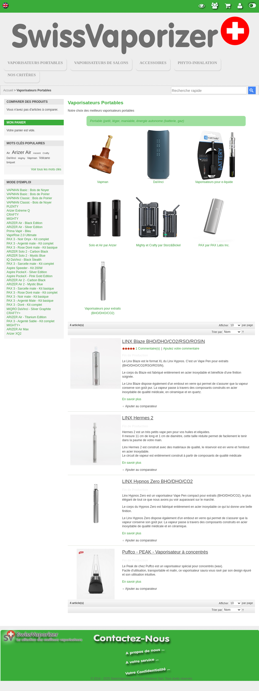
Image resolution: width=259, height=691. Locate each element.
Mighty (21, 158)
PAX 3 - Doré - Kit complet (24, 305)
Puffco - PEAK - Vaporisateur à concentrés (165, 552)
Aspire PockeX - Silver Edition (27, 272)
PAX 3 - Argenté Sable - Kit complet (30, 321)
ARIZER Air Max (18, 329)
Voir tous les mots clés (46, 169)
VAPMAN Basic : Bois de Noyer (28, 190)
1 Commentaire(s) (148, 348)
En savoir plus (131, 399)
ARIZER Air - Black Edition (24, 223)
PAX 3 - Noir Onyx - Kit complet (28, 239)
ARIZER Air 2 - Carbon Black (26, 280)
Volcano (44, 158)
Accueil (8, 90)
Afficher (223, 325)
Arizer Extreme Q (18, 210)
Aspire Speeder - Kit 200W (24, 268)
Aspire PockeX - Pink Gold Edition (29, 276)
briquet (11, 162)
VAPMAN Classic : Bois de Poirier (29, 198)
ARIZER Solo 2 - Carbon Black (27, 251)
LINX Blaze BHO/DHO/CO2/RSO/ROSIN (163, 341)
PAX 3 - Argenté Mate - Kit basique (30, 300)
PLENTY (12, 206)
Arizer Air (21, 152)
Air (8, 152)
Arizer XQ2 (14, 333)
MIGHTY (12, 218)
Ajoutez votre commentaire (181, 348)
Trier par (217, 331)
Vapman (32, 157)
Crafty (45, 153)
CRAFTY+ (13, 313)
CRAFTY (13, 214)
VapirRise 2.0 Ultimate (22, 235)
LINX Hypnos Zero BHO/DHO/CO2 (157, 481)
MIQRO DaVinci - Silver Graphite (29, 309)
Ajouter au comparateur (141, 406)
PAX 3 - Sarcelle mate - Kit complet (30, 264)
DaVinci (11, 157)
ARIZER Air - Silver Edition (24, 227)
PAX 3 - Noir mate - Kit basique (28, 296)
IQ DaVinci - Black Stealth (24, 259)
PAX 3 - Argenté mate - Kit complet (30, 243)
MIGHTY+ (13, 325)
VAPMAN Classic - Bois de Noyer (29, 202)
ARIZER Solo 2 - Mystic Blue (26, 255)
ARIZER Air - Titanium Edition (26, 317)
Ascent (37, 153)
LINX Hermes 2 (137, 417)
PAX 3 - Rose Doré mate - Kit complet (32, 292)
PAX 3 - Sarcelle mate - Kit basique (30, 288)
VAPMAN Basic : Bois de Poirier (28, 194)
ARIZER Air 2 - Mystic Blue (25, 284)
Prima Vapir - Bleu (19, 231)
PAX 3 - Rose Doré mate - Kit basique (32, 247)
